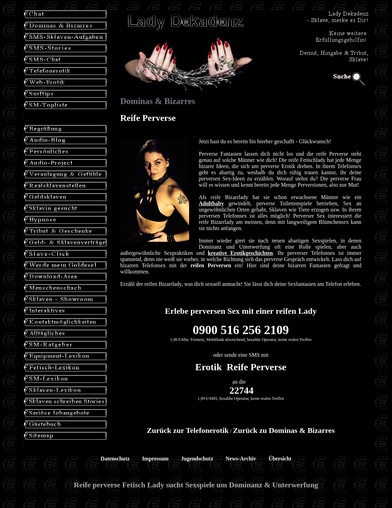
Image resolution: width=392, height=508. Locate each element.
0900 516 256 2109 (241, 330)
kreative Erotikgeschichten (240, 253)
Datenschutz (115, 459)
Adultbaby (211, 203)
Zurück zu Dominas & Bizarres (283, 430)
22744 (241, 390)
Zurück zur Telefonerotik (188, 430)
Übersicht (279, 459)
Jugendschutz (197, 459)
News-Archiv (241, 459)
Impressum (155, 459)
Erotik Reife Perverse (241, 367)
